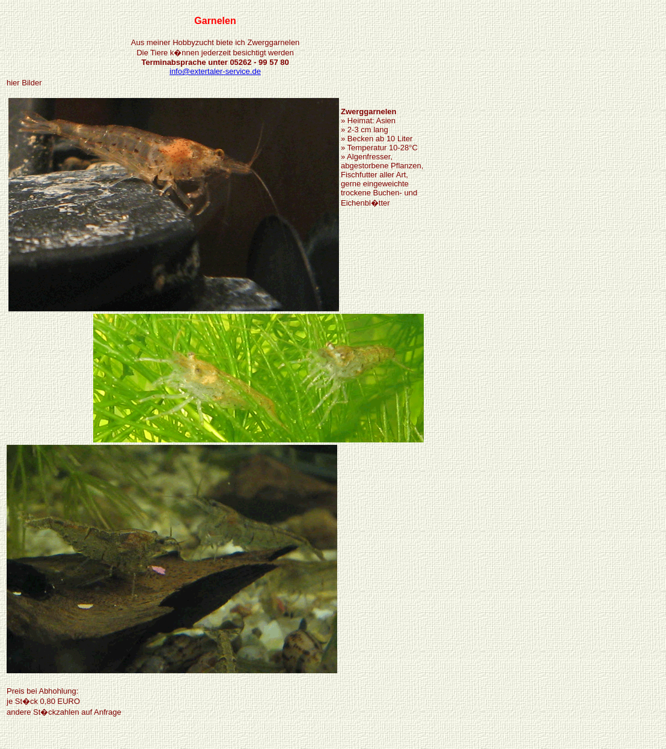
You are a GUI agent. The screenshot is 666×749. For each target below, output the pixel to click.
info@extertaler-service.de (215, 71)
